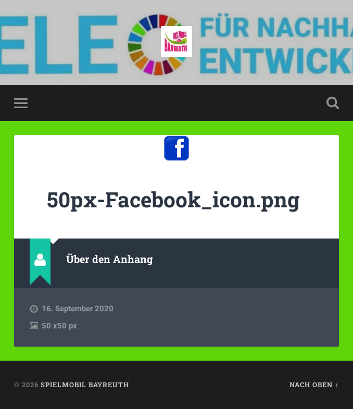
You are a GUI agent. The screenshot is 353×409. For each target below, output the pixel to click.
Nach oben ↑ (313, 384)
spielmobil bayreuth (85, 384)
